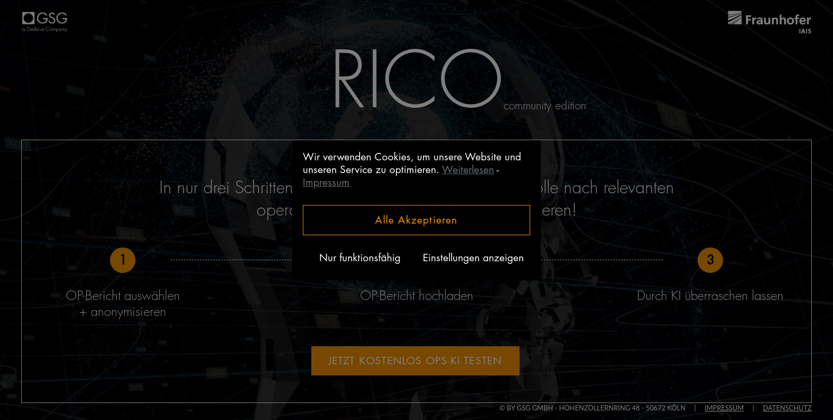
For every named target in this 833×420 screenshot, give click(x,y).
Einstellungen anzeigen (473, 257)
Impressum (326, 182)
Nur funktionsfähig (360, 257)
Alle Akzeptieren (416, 220)
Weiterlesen (468, 169)
